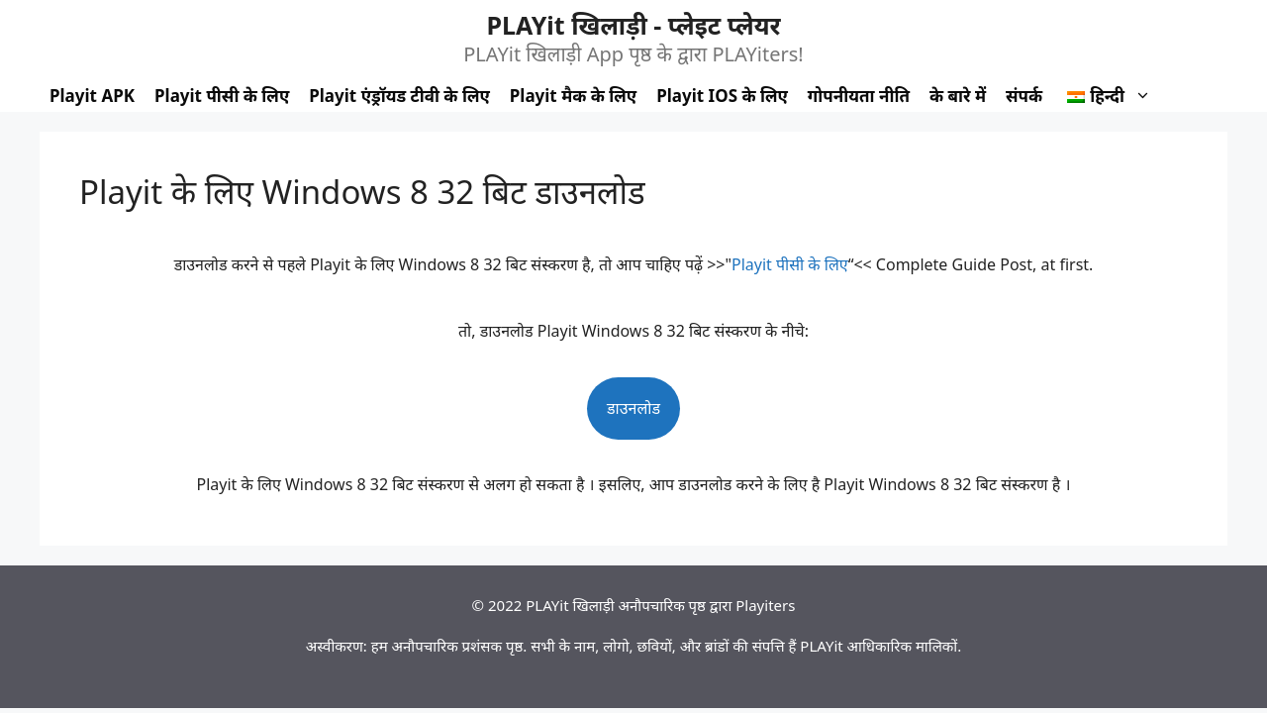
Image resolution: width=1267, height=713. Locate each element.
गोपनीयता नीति (859, 95)
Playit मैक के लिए (573, 95)
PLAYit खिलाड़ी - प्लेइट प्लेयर (633, 25)
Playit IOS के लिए (722, 95)
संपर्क (1024, 95)
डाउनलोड (633, 408)
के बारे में (957, 95)
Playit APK (92, 95)
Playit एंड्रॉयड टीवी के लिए (399, 95)
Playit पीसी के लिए (221, 95)
